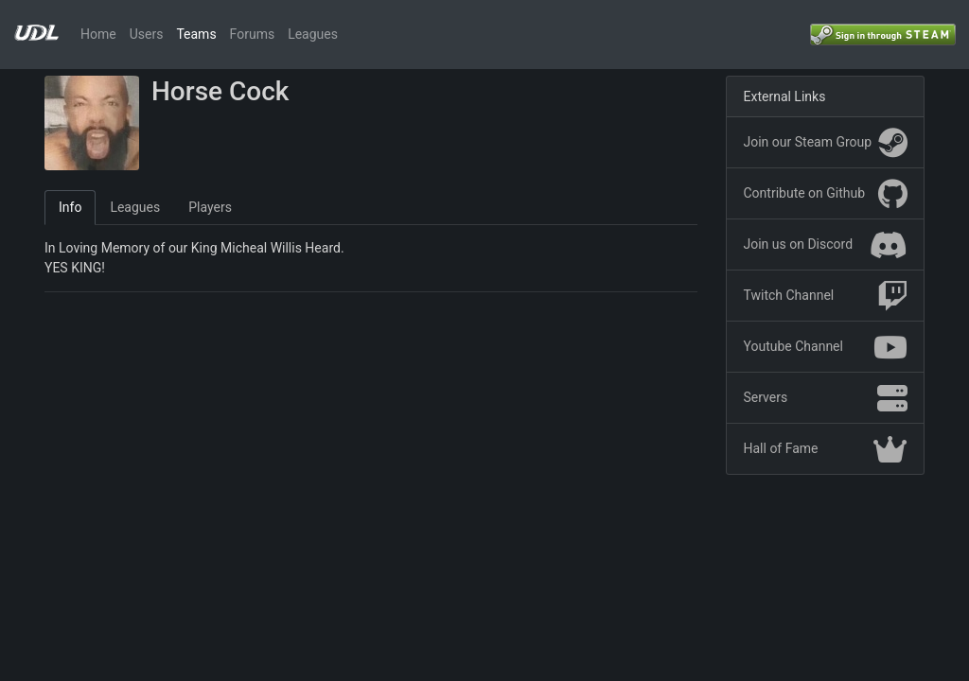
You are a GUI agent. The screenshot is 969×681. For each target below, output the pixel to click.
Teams (196, 34)
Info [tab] (70, 207)
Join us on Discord (825, 245)
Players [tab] (210, 207)
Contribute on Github (825, 194)
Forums (252, 34)
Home (98, 34)
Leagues (313, 34)
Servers (825, 398)
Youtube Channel (825, 347)
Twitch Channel (825, 296)
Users (147, 34)
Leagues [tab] (135, 207)
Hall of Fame (825, 449)
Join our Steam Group (825, 143)
